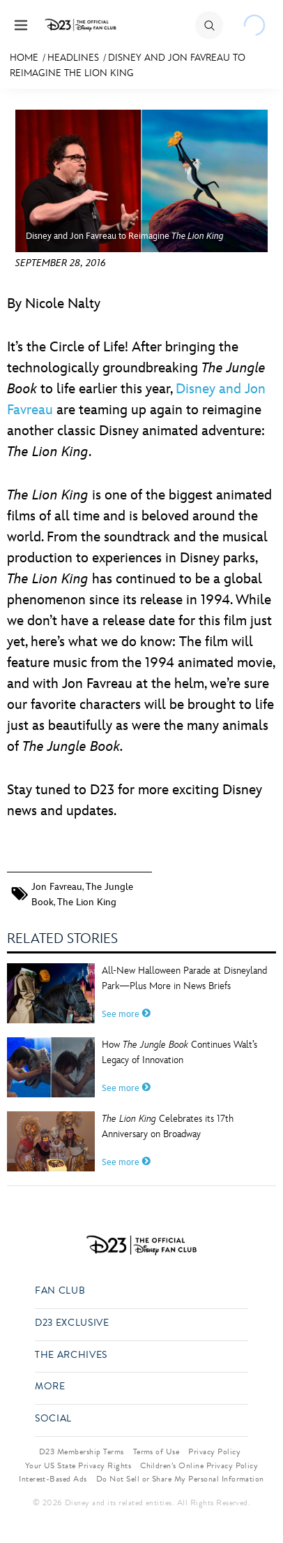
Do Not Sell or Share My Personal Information (180, 1478)
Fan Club (60, 1291)
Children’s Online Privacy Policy (199, 1465)
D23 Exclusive (72, 1323)
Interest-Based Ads (53, 1478)
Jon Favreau (56, 887)
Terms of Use (156, 1451)
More (50, 1387)
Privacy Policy (214, 1451)
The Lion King (86, 902)
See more (126, 1014)
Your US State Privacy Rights (78, 1465)
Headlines (73, 58)
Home (24, 58)
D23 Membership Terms (81, 1451)
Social (53, 1419)
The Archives (71, 1355)
